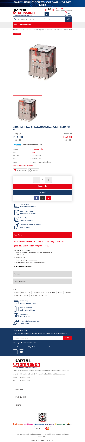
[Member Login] (46, 14)
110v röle (26, 295)
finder (33, 152)
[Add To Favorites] (19, 170)
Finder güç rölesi (18, 295)
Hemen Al (42, 192)
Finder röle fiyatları (26, 292)
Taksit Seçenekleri (20, 281)
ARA (68, 19)
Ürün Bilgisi (18, 235)
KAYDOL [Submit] (67, 338)
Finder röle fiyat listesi (38, 292)
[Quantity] (42, 180)
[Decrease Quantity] (36, 180)
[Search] (27, 19)
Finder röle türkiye (50, 292)
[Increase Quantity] (48, 180)
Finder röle (16, 292)
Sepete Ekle (42, 186)
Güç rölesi (60, 292)
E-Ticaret (38, 440)
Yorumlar (17, 274)
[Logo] (24, 12)
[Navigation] (42, 25)
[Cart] (68, 14)
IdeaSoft (33, 440)
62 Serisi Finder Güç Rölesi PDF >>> (23, 266)
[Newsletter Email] (42, 338)
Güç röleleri (68, 292)
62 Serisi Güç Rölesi (37, 149)
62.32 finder (34, 295)
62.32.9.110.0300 (43, 295)
